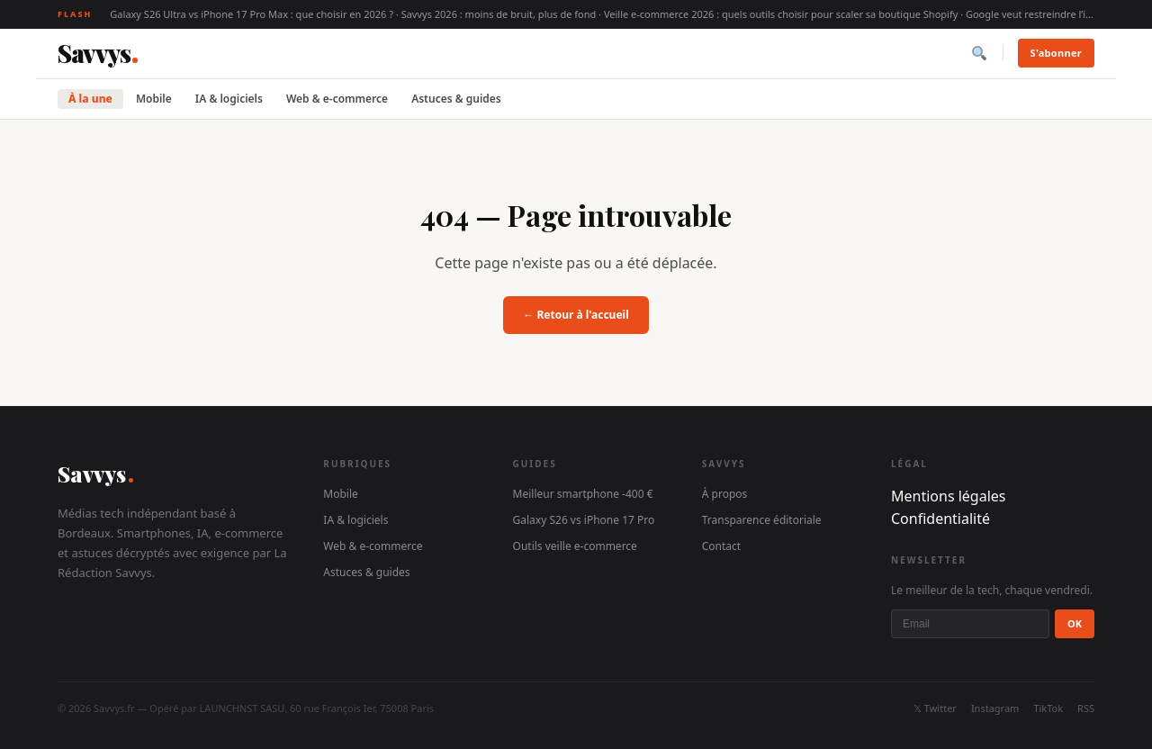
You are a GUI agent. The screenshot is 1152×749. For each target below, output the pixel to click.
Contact (721, 546)
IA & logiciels (229, 98)
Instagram (995, 708)
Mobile (154, 98)
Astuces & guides (456, 98)
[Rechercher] (979, 53)
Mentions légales (948, 496)
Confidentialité (940, 518)
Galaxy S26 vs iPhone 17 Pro (584, 520)
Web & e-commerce (337, 98)
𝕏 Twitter (935, 708)
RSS (1085, 708)
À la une (90, 98)
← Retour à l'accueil (575, 314)
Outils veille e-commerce (575, 546)
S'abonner (1056, 52)
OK (1074, 623)
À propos (725, 493)
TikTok (1048, 708)
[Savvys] (98, 53)
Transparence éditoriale (762, 520)
